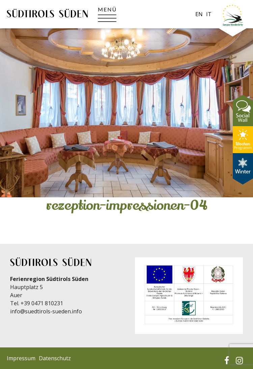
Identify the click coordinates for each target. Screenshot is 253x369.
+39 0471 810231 (42, 303)
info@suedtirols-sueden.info (46, 311)
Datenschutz (55, 358)
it (209, 14)
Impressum (21, 358)
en (199, 14)
